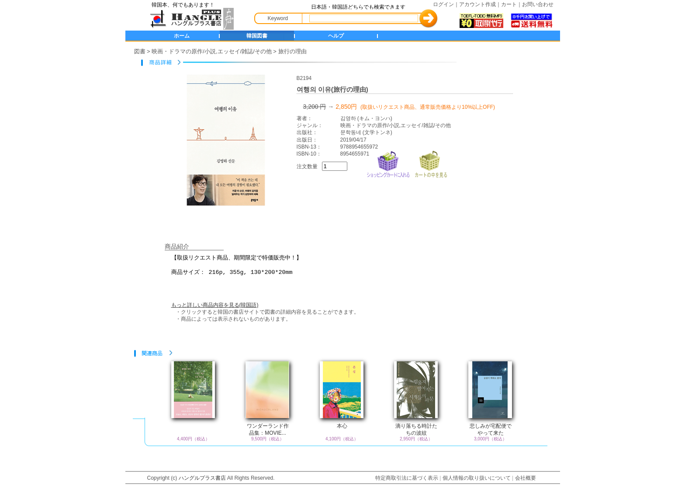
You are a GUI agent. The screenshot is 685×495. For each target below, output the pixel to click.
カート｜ (511, 4)
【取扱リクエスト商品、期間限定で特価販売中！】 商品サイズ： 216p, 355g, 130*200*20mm (348, 270)
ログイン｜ (446, 4)
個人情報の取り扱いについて (477, 478)
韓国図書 (256, 36)
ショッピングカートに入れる (388, 163)
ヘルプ (336, 36)
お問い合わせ (538, 4)
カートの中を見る (431, 163)
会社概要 (525, 478)
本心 (342, 426)
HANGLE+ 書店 (190, 19)
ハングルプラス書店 (202, 478)
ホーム (182, 36)
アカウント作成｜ (480, 4)
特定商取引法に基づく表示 (406, 478)
